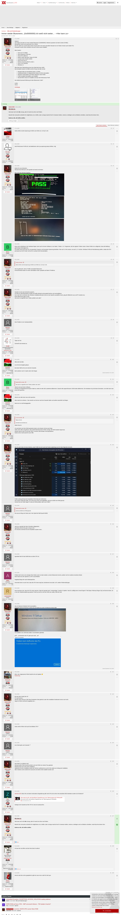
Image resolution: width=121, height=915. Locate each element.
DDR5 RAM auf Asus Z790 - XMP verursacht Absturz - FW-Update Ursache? (28, 904)
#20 (113, 603)
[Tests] (44, 2)
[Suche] (99, 2)
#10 (113, 359)
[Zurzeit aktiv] (7, 798)
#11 (113, 379)
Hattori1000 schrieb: (20, 382)
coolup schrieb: (19, 262)
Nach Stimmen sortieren (113, 125)
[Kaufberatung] (52, 2)
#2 (113, 128)
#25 (113, 761)
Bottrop (11, 62)
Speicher (16, 905)
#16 (113, 524)
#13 (113, 414)
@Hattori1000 (18, 793)
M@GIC (8, 900)
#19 (113, 588)
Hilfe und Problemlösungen (21, 900)
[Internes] (73, 2)
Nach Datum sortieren (101, 125)
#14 (113, 444)
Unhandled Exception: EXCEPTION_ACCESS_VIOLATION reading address (28, 899)
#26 (113, 791)
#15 (113, 505)
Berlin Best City (10, 373)
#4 (113, 165)
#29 (113, 872)
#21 (113, 671)
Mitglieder (18, 27)
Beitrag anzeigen (13, 120)
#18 (113, 572)
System (8, 65)
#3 (113, 143)
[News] (38, 2)
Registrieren (25, 27)
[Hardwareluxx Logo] (9, 2)
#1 (118, 38)
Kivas (7, 905)
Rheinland (11, 687)
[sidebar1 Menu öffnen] (117, 2)
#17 (113, 554)
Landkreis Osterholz (9, 886)
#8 (113, 319)
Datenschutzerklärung (97, 907)
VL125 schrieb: (19, 417)
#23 (113, 724)
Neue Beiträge (10, 27)
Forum (3, 27)
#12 (113, 394)
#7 (113, 289)
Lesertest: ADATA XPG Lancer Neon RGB (26, 909)
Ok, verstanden (107, 910)
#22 (113, 694)
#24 (113, 742)
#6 (113, 259)
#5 (113, 243)
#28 (113, 846)
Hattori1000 (5, 35)
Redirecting (17, 675)
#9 (113, 338)
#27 (113, 816)
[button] (41, 2)
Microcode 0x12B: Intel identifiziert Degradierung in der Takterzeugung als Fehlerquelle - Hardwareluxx (45, 797)
